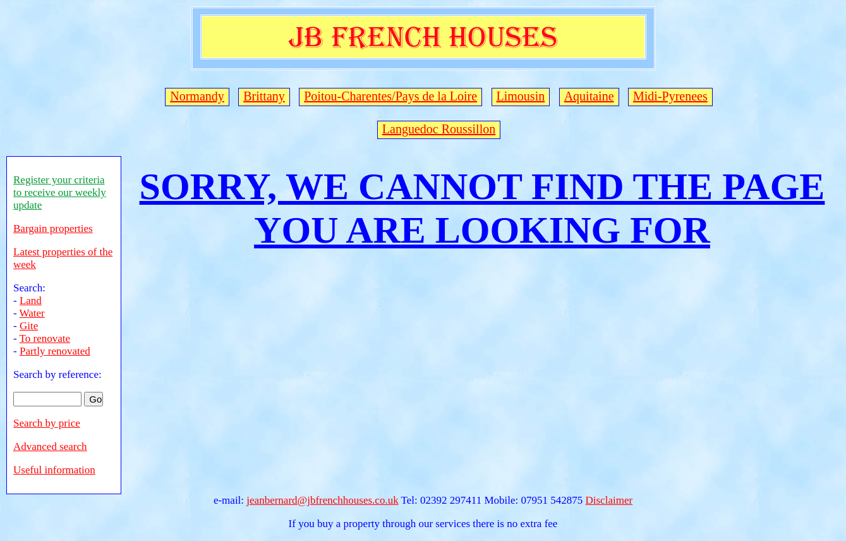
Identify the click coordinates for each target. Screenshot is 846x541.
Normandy (197, 96)
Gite (29, 326)
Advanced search (50, 447)
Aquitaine (589, 96)
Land (31, 301)
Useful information (54, 470)
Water (32, 313)
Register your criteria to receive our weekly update (59, 192)
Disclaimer (609, 500)
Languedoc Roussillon (438, 129)
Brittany (264, 96)
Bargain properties (53, 228)
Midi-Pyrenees (670, 96)
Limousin (521, 96)
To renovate (45, 338)
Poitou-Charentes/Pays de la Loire (390, 96)
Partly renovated (55, 351)
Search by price (46, 423)
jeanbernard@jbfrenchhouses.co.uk (322, 500)
